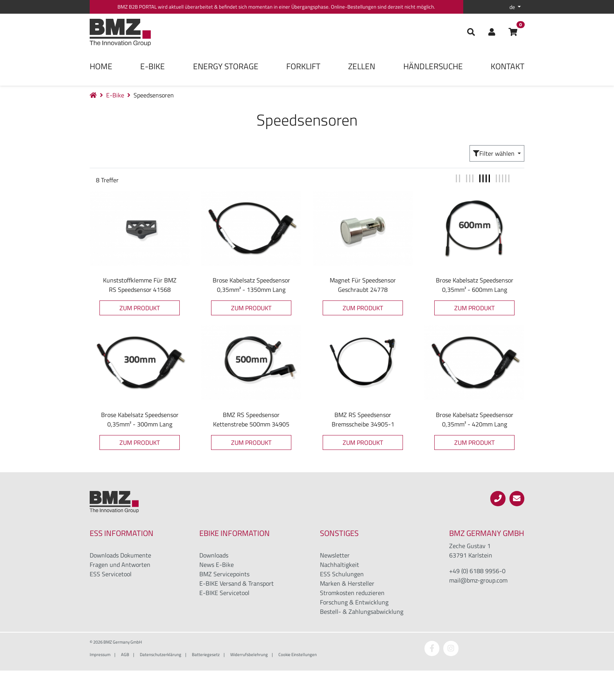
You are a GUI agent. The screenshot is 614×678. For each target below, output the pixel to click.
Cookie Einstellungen (297, 654)
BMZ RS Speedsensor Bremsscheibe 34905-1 (363, 419)
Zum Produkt (139, 308)
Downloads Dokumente (120, 555)
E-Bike (152, 66)
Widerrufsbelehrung (249, 654)
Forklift (303, 66)
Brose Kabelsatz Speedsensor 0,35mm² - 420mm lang (474, 419)
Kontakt (507, 66)
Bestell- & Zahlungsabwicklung (361, 611)
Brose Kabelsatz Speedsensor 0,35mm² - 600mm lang (474, 284)
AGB (125, 654)
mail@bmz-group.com (478, 580)
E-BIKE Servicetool (224, 592)
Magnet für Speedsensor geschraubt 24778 (363, 284)
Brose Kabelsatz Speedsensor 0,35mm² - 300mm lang (140, 419)
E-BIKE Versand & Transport (236, 583)
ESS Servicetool (111, 574)
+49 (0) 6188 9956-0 (477, 570)
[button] (492, 32)
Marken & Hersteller (347, 583)
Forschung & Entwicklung (354, 602)
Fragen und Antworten (120, 564)
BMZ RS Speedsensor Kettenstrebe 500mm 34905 (251, 419)
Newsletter (335, 555)
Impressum (100, 654)
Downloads (213, 555)
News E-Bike (216, 564)
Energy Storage (225, 66)
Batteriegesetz (206, 654)
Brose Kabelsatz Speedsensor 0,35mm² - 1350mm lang (251, 284)
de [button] (512, 7)
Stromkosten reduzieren (352, 592)
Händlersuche (433, 66)
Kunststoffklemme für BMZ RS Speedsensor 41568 (140, 284)
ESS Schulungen (342, 574)
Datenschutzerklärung (160, 654)
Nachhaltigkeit (339, 564)
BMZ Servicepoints (224, 574)
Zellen (361, 66)
